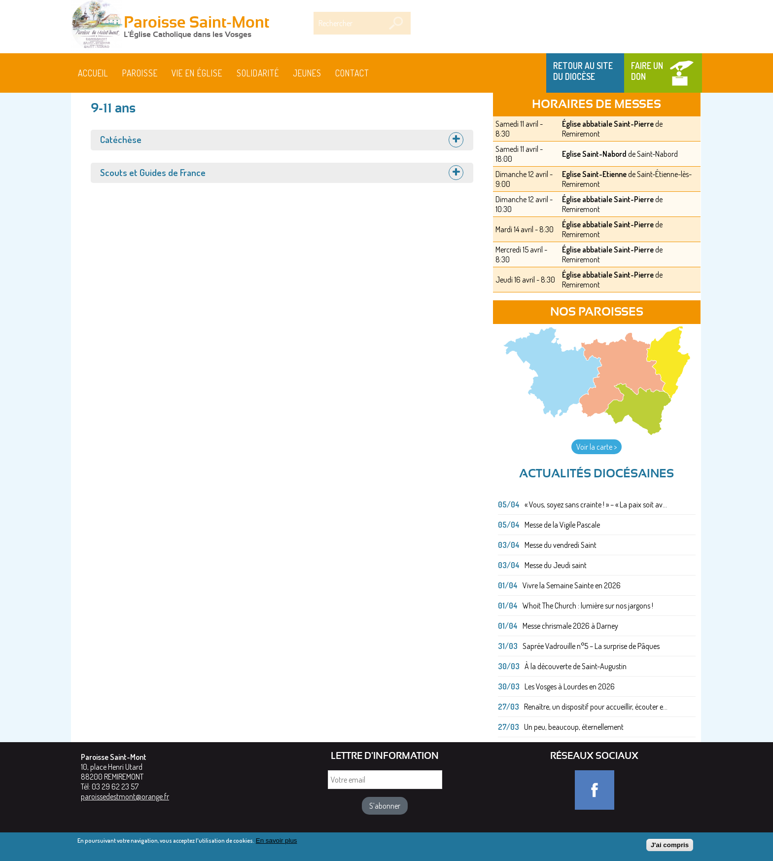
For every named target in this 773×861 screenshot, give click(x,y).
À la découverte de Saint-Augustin (576, 666)
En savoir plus (276, 841)
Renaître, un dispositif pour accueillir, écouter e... (596, 707)
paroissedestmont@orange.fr (125, 796)
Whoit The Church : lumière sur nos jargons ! (588, 605)
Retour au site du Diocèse (583, 71)
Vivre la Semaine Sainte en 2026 (572, 585)
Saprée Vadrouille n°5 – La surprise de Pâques (591, 646)
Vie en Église (197, 73)
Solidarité (258, 73)
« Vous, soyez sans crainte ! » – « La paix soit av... (596, 504)
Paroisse (140, 73)
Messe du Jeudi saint (556, 565)
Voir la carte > (596, 447)
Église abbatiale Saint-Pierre (608, 124)
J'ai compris (670, 846)
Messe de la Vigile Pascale (562, 525)
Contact (352, 73)
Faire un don (647, 71)
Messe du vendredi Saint (561, 545)
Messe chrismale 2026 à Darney (570, 626)
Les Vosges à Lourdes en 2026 (570, 686)
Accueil (93, 73)
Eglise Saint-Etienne (594, 174)
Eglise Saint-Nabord (594, 154)
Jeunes (307, 73)
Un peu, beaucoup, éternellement (574, 727)
